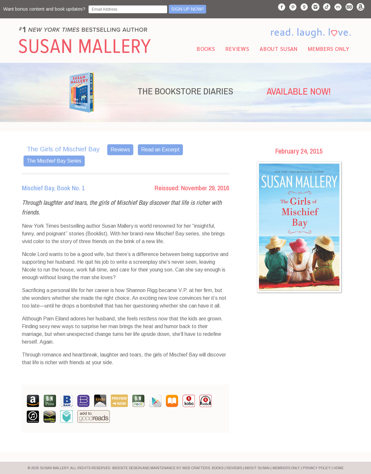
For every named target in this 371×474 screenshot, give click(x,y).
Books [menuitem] (206, 48)
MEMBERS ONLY (286, 468)
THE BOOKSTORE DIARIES (185, 91)
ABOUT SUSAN (257, 468)
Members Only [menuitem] (328, 48)
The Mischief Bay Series (54, 161)
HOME (339, 468)
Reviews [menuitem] (237, 48)
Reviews (120, 149)
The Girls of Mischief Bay (63, 149)
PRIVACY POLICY (317, 468)
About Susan (279, 48)
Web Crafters (196, 468)
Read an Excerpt (160, 149)
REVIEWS (234, 468)
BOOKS (218, 468)
